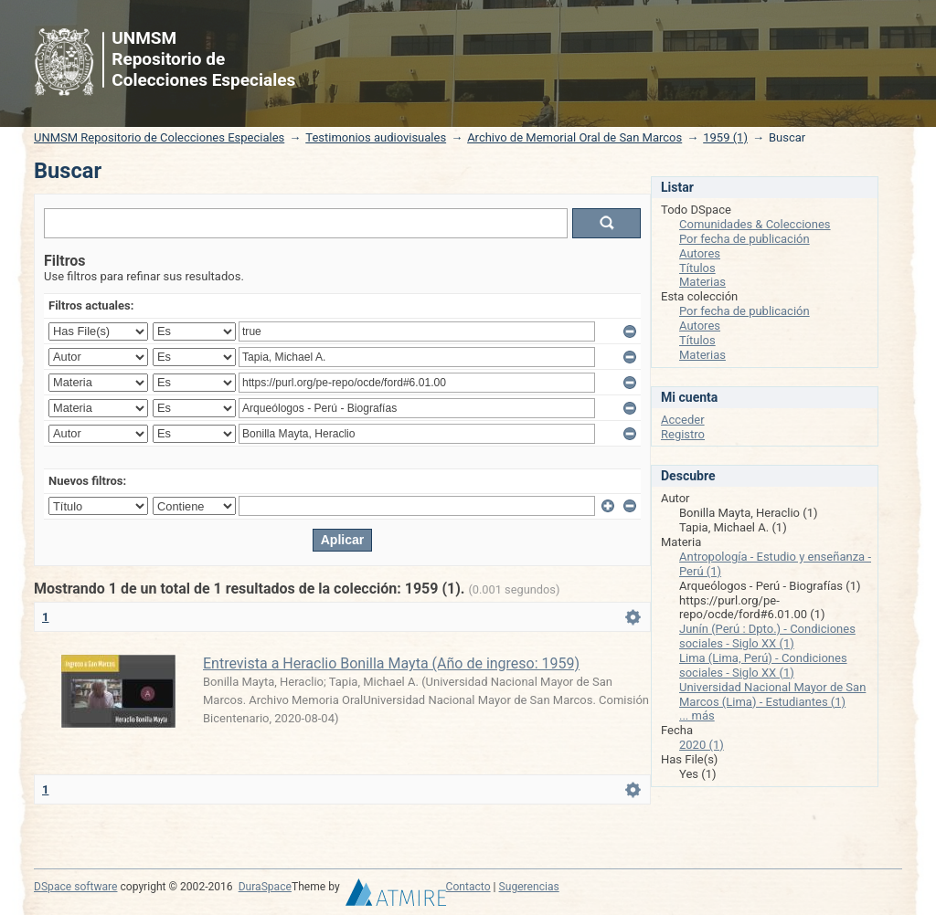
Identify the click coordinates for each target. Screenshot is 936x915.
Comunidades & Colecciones (755, 224)
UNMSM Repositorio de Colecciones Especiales (159, 137)
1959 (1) (725, 137)
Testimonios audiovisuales (375, 137)
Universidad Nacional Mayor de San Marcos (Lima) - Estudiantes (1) (772, 694)
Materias (702, 282)
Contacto (468, 886)
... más (697, 715)
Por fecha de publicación (744, 239)
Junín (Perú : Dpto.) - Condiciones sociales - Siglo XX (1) (767, 636)
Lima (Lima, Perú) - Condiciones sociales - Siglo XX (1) (763, 665)
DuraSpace (265, 886)
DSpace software (75, 886)
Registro (683, 434)
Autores (699, 253)
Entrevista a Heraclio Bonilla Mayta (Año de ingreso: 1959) (391, 663)
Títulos (697, 268)
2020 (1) (701, 745)
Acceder (683, 419)
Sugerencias (529, 886)
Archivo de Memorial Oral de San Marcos (574, 137)
